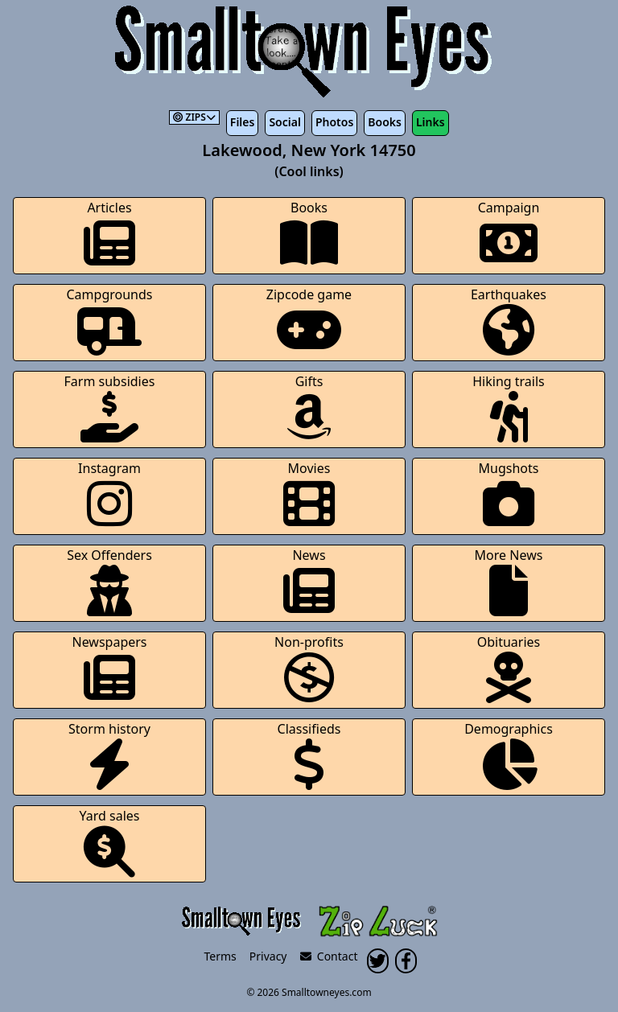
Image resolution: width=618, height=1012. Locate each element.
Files (242, 122)
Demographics (508, 755)
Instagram (109, 494)
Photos (334, 122)
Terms (220, 956)
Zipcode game (309, 321)
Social (284, 122)
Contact (329, 956)
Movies (309, 494)
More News (509, 581)
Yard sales (110, 842)
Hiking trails (508, 407)
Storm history (109, 755)
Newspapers (109, 668)
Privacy (268, 956)
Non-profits (309, 668)
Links (430, 122)
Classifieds (309, 755)
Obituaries (509, 668)
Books (385, 122)
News (309, 581)
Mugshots (509, 494)
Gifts (309, 407)
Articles (109, 234)
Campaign (509, 234)
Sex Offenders (109, 581)
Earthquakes (508, 321)
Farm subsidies (109, 407)
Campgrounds (110, 321)
